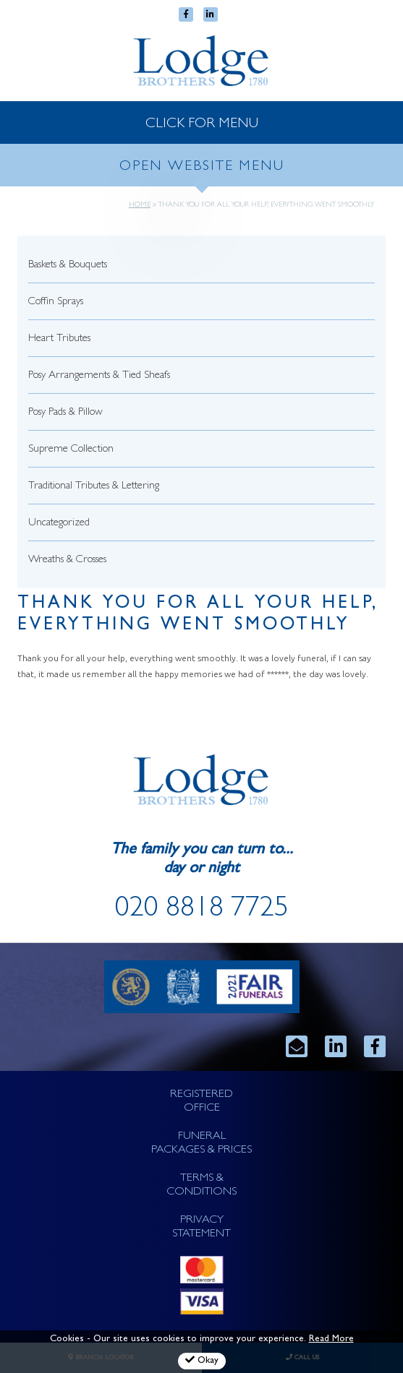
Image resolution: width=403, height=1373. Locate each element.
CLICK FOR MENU (201, 124)
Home (139, 205)
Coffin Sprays (55, 302)
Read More (331, 1339)
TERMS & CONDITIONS (201, 1185)
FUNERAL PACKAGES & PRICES (201, 1143)
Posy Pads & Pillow (65, 413)
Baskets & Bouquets (67, 265)
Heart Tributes (59, 339)
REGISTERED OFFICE (201, 1101)
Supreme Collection (71, 449)
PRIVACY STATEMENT (201, 1227)
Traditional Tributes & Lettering (93, 486)
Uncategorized (59, 523)
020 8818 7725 (202, 910)
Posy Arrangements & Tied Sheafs (99, 376)
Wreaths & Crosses (67, 560)
